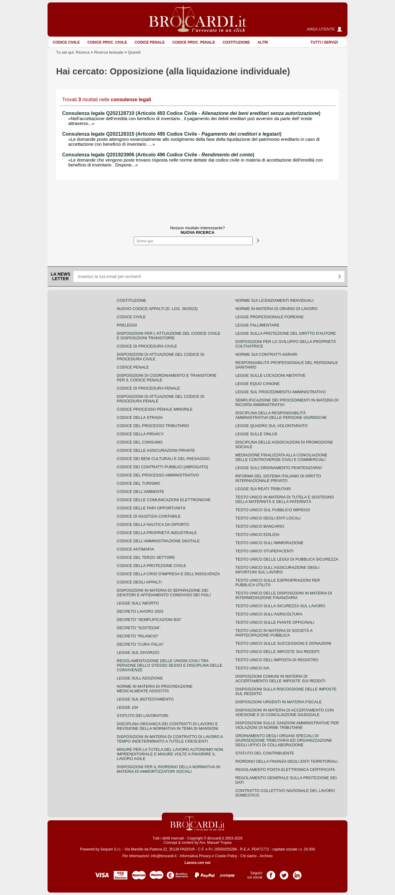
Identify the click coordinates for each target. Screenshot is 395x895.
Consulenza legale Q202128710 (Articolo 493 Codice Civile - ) (191, 113)
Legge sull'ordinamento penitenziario (278, 467)
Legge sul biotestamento (145, 699)
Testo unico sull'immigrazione (269, 542)
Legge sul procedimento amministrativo (280, 392)
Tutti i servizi (324, 42)
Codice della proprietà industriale (157, 532)
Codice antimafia (135, 549)
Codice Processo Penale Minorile (155, 409)
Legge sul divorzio (138, 652)
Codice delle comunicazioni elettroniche (164, 499)
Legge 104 (127, 707)
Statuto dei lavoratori (142, 715)
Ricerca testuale (108, 52)
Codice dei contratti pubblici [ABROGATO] (162, 467)
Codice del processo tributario (153, 425)
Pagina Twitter (284, 873)
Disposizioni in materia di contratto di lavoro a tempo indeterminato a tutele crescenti (170, 738)
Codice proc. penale (193, 42)
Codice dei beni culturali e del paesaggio (163, 458)
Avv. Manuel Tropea (215, 842)
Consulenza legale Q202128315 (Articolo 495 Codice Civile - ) (171, 134)
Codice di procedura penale (148, 388)
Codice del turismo (138, 483)
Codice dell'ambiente (140, 491)
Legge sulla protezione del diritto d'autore (285, 333)
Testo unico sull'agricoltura (268, 614)
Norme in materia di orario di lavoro (276, 308)
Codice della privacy (140, 434)
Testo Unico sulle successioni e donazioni (283, 643)
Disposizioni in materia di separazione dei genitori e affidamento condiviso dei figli (164, 592)
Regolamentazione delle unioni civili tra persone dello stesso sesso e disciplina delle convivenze (169, 665)
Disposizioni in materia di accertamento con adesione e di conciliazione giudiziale (284, 712)
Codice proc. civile (107, 42)
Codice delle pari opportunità (151, 508)
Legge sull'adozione (140, 678)
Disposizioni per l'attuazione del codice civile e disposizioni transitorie (168, 335)
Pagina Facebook (271, 873)
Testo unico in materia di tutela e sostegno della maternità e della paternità (284, 499)
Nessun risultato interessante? (197, 230)
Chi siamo (248, 856)
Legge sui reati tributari (263, 489)
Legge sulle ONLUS (256, 434)
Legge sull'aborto (138, 603)
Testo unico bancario (259, 526)
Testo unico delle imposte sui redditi (277, 651)
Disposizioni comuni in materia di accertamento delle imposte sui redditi (280, 678)
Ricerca (83, 52)
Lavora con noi (197, 863)
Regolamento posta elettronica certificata (285, 769)
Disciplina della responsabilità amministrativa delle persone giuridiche (281, 415)
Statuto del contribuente (264, 753)
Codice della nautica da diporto (153, 524)
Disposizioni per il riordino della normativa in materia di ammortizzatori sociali (168, 769)
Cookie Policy (226, 856)
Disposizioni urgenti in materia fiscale (278, 702)
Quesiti (134, 52)
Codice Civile (66, 42)
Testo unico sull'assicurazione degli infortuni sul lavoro (277, 569)
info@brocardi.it (163, 856)
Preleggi (127, 325)
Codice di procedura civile (147, 346)
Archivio (266, 856)
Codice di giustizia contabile (149, 516)
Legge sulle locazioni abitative (270, 375)
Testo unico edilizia (257, 534)
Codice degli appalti (139, 582)
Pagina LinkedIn (297, 873)
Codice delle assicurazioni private (156, 450)
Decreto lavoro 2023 (140, 611)
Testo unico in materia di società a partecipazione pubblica (273, 632)
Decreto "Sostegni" (138, 628)
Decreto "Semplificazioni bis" (149, 619)
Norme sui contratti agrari (266, 354)
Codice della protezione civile (151, 565)
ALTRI (263, 42)
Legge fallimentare (257, 325)
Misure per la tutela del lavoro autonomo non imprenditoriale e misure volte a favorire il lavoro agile (170, 754)
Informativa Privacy (195, 856)
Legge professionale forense (269, 317)
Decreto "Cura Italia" (140, 644)
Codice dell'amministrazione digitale (158, 541)
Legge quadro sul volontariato (271, 425)
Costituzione (236, 42)
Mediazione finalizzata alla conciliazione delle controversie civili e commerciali (281, 457)
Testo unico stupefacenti (264, 551)
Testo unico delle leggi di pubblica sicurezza (286, 559)
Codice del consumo (139, 442)
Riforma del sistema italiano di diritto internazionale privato (278, 478)
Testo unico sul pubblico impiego (272, 510)
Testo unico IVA (252, 668)
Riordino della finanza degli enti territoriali (286, 761)
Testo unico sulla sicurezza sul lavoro (280, 606)
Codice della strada (140, 417)
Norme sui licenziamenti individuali (274, 300)
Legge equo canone (257, 383)
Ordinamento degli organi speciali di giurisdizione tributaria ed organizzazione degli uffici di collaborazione (283, 740)
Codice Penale (150, 42)
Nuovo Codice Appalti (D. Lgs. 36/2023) (157, 308)
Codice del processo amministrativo (158, 475)
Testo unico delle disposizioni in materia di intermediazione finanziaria (283, 595)
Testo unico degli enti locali (268, 518)
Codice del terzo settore (146, 557)
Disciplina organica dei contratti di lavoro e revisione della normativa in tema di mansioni (167, 726)
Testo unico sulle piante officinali (274, 622)
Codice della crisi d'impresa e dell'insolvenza (168, 574)
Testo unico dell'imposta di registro (276, 660)
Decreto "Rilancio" (138, 636)
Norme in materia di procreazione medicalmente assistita (155, 688)
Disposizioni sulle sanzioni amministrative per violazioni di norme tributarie (287, 725)
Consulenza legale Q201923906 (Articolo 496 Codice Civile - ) (158, 154)
